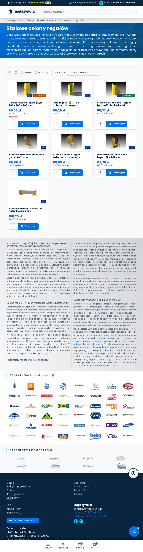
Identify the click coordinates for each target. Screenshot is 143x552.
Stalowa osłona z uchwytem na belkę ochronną (25, 210)
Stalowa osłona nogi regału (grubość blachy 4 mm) (114, 104)
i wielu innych (44, 375)
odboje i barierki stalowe (86, 344)
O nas (10, 483)
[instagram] (81, 521)
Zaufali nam (14, 509)
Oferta (11, 490)
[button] (63, 546)
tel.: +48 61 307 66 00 (87, 512)
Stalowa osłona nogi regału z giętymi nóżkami (26, 156)
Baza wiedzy (14, 512)
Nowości (29, 72)
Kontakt (78, 494)
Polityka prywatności (20, 486)
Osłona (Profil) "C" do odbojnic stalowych (66, 104)
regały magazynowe (108, 347)
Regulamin (13, 498)
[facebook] (76, 521)
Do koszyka (28, 123)
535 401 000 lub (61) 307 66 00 (118, 2)
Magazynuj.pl (14, 20)
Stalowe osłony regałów (71, 20)
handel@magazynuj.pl (82, 2)
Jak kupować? (15, 494)
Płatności (79, 490)
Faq (9, 505)
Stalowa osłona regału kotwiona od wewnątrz (67, 156)
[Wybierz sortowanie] (83, 72)
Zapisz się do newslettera (22, 520)
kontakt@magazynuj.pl (88, 509)
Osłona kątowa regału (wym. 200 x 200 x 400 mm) (26, 104)
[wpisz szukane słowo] (133, 12)
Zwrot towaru (82, 486)
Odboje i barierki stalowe (40, 20)
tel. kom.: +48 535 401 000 (90, 516)
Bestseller (60, 72)
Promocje (44, 72)
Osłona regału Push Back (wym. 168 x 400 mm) (112, 156)
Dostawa (79, 483)
